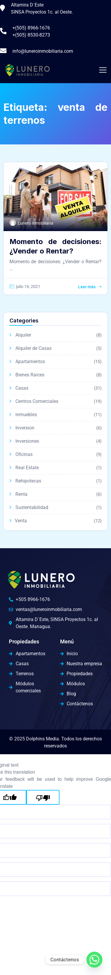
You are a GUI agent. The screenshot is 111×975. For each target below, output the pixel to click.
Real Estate (27, 467)
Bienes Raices (29, 375)
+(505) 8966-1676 (31, 28)
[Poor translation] (42, 797)
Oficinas (24, 454)
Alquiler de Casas (33, 348)
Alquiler (23, 335)
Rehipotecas (28, 481)
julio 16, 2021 (28, 286)
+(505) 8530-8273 (31, 35)
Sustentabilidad (31, 507)
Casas (21, 388)
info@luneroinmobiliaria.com (42, 51)
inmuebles (26, 414)
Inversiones (27, 441)
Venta (21, 520)
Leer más (87, 287)
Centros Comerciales (36, 401)
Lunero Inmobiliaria (35, 223)
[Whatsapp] (94, 960)
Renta (21, 494)
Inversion (24, 428)
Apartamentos (30, 361)
